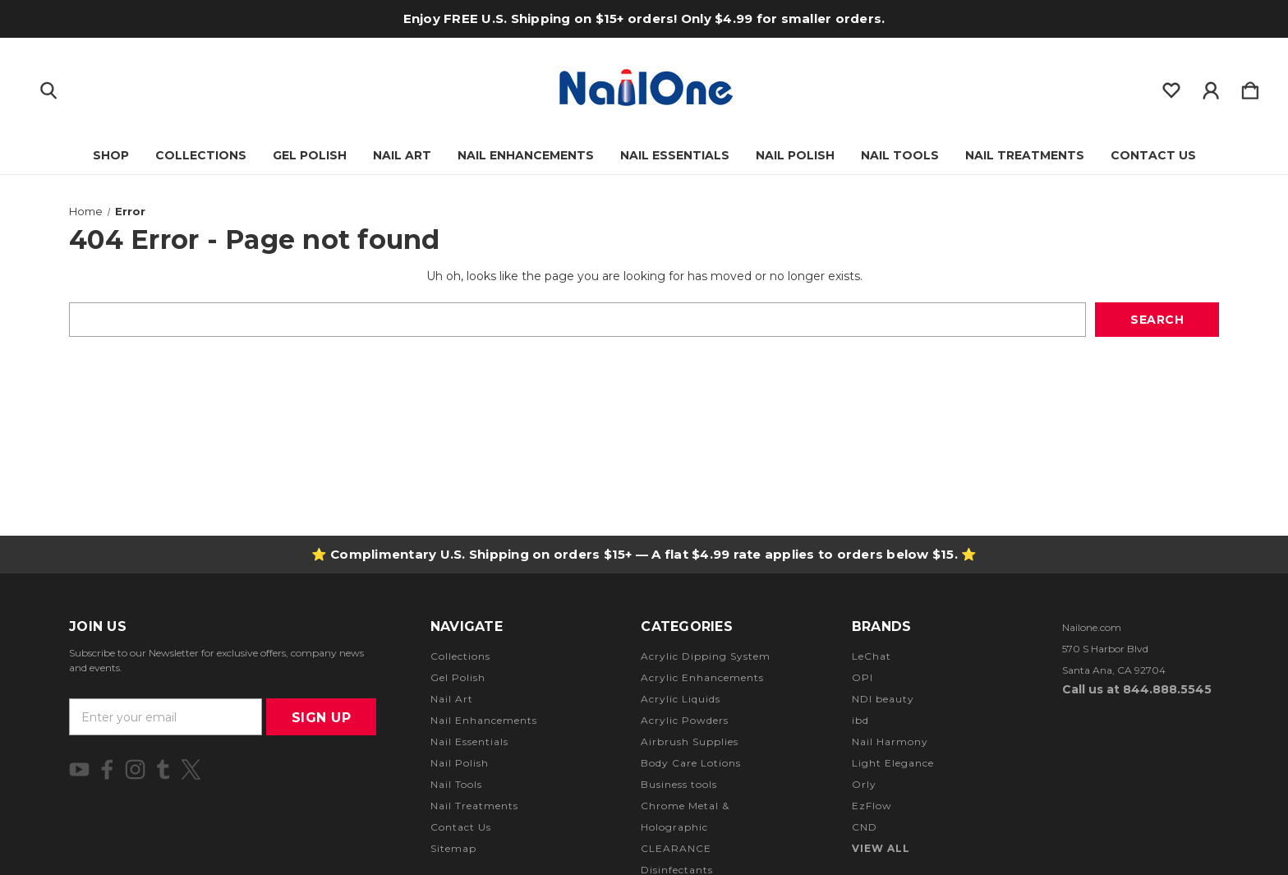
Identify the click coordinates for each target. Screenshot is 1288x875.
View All (881, 848)
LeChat (871, 656)
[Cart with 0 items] (1250, 87)
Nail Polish (795, 155)
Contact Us (1153, 155)
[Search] (48, 87)
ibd (860, 720)
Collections (200, 155)
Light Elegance (893, 763)
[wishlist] (1171, 87)
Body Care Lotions (691, 763)
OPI (862, 677)
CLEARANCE (676, 848)
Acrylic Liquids (680, 699)
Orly (864, 784)
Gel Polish (310, 155)
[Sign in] (1210, 87)
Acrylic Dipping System (705, 656)
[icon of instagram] (135, 769)
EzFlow (872, 805)
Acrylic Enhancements (702, 677)
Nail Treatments (1024, 155)
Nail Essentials (674, 155)
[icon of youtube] (79, 769)
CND (864, 827)
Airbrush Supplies (689, 741)
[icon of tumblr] (163, 769)
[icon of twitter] (191, 769)
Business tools (679, 784)
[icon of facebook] (107, 769)
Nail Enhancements (526, 155)
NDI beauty (883, 699)
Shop (111, 155)
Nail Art (402, 155)
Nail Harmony (890, 741)
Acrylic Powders (685, 720)
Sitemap (453, 848)
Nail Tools (900, 155)
